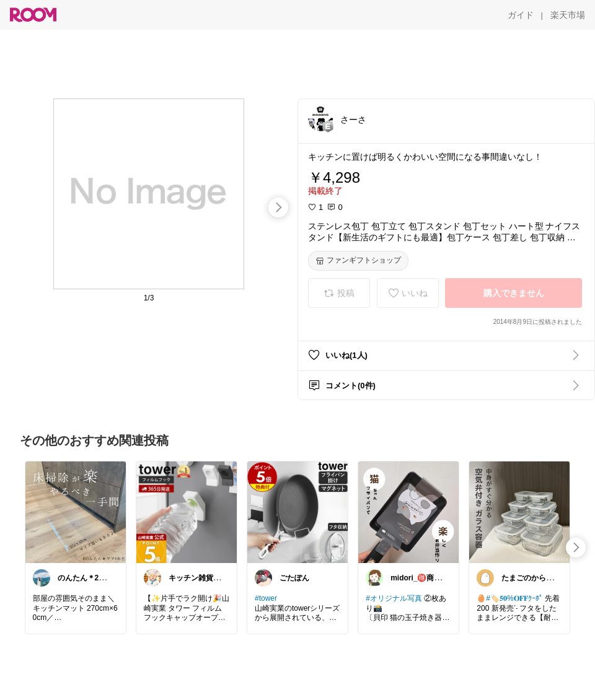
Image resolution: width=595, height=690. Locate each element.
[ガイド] (521, 14)
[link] (75, 511)
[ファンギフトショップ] (358, 261)
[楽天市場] (567, 14)
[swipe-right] (278, 207)
